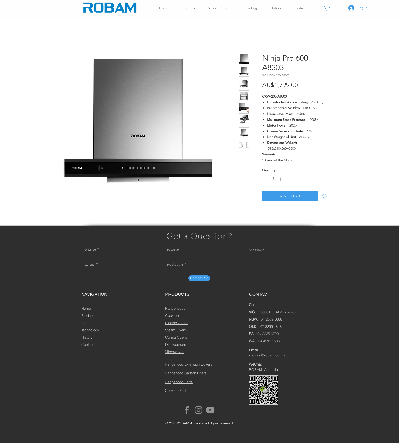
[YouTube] (210, 410)
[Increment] (281, 179)
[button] (326, 8)
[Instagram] (198, 410)
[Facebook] (187, 410)
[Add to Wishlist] (325, 196)
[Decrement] (266, 179)
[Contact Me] (199, 278)
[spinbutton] (273, 179)
